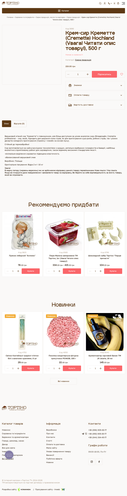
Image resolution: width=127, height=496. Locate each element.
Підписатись (104, 74)
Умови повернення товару (58, 452)
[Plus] (18, 271)
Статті (49, 441)
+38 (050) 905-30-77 (97, 434)
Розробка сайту (16, 489)
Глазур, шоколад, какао (13, 441)
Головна (10, 17)
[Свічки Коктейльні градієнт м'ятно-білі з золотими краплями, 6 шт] (22, 332)
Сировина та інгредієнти (24, 17)
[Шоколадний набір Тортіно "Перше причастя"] (105, 232)
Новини (49, 462)
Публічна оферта (54, 459)
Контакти (50, 437)
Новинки (6, 430)
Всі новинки (63, 381)
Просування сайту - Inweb (50, 490)
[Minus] (7, 271)
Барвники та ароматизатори (15, 437)
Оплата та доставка (55, 444)
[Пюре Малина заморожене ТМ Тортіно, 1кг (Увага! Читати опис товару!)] (63, 232)
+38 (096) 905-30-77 (97, 430)
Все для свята (8, 448)
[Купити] (31, 271)
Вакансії (50, 455)
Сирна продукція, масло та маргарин (50, 17)
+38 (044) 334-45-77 (97, 438)
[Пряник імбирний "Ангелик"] (22, 232)
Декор (5, 444)
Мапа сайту (51, 448)
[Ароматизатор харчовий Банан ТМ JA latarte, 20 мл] (105, 332)
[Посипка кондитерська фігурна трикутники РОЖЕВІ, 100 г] (63, 332)
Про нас (50, 434)
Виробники (51, 430)
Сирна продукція (73, 17)
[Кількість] (78, 74)
